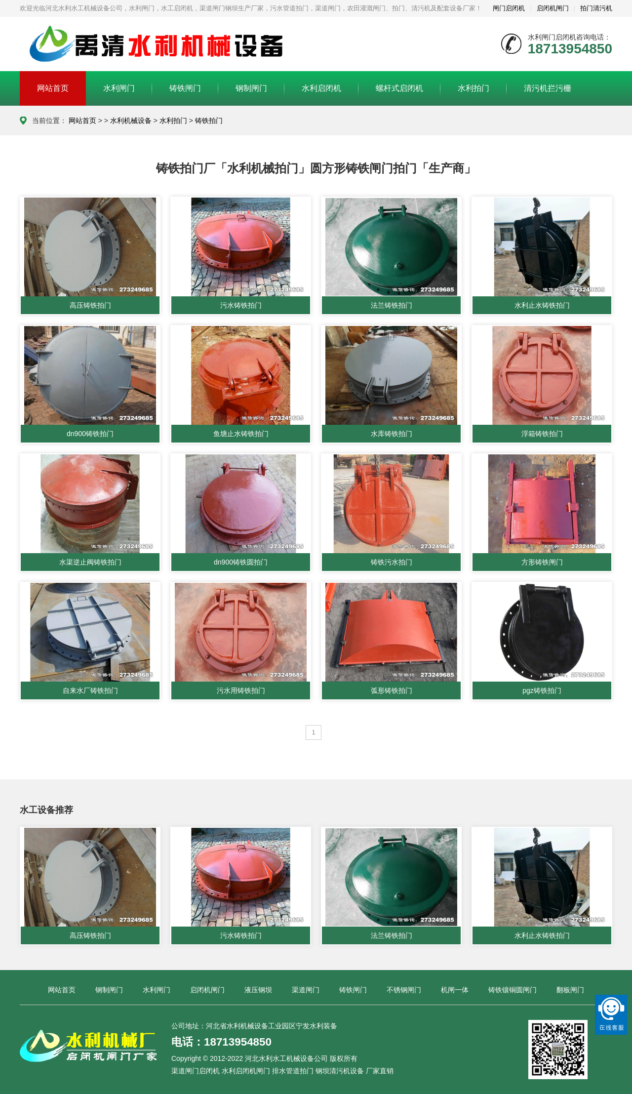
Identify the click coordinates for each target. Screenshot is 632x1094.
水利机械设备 (131, 120)
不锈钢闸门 (404, 990)
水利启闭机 (321, 88)
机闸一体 (455, 990)
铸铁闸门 (185, 88)
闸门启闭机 (509, 8)
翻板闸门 (570, 990)
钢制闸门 (251, 88)
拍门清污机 (596, 8)
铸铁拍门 (209, 120)
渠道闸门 (305, 990)
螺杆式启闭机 (399, 88)
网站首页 (53, 88)
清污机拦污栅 (547, 88)
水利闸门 (119, 88)
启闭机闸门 (553, 8)
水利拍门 (473, 88)
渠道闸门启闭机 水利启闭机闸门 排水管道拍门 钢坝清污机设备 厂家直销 (282, 1071)
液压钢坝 (258, 990)
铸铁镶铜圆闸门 (512, 990)
